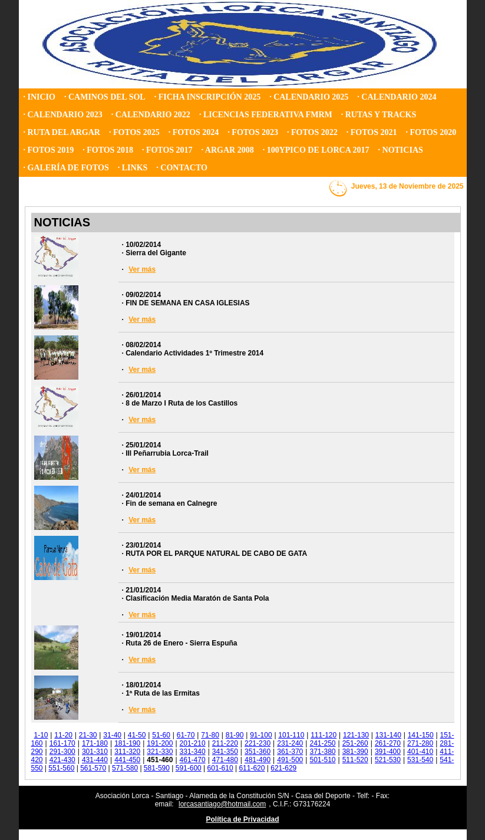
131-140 (388, 735)
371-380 (322, 751)
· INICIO (39, 97)
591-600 (189, 768)
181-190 (127, 743)
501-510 (322, 760)
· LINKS (133, 167)
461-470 (193, 760)
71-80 (210, 735)
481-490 (257, 760)
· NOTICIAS (400, 150)
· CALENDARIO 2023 (63, 114)
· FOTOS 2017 (167, 150)
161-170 (62, 743)
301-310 (95, 751)
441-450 (127, 760)
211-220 (225, 743)
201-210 (193, 743)
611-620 (252, 768)
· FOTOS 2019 (49, 150)
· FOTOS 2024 (194, 132)
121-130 (356, 735)
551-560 (61, 768)
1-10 (41, 735)
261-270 (388, 743)
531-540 (420, 760)
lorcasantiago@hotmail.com (222, 804)
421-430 (62, 760)
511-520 (355, 760)
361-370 (290, 751)
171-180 (95, 743)
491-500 (290, 760)
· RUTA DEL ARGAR (62, 132)
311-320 (127, 751)
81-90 (235, 735)
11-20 (63, 735)
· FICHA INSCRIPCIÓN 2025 (207, 97)
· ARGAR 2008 (228, 150)
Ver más (142, 269)
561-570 (93, 768)
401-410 (420, 751)
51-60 (161, 735)
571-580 (125, 768)
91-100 (261, 735)
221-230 (257, 743)
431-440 (95, 760)
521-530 (388, 760)
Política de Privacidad (242, 819)
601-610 (220, 768)
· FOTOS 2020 (430, 132)
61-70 (186, 735)
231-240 (290, 743)
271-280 (420, 743)
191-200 (160, 743)
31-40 (112, 735)
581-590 (157, 768)
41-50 (137, 735)
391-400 (388, 751)
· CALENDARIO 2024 (396, 97)
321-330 (160, 751)
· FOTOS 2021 (372, 132)
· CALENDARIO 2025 (308, 97)
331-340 (193, 751)
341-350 (225, 751)
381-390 (355, 751)
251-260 (355, 743)
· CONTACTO (181, 167)
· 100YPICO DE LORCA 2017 (316, 150)
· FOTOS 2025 (134, 132)
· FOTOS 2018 (108, 150)
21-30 (88, 735)
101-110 (291, 735)
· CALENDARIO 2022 (150, 114)
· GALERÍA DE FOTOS (66, 167)
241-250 (322, 743)
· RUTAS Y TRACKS (379, 114)
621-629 (283, 768)
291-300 (62, 751)
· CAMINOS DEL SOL (105, 97)
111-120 (323, 735)
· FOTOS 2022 (312, 132)
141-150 (421, 735)
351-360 (257, 751)
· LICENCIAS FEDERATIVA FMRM (265, 114)
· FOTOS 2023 (252, 132)
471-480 (225, 760)
